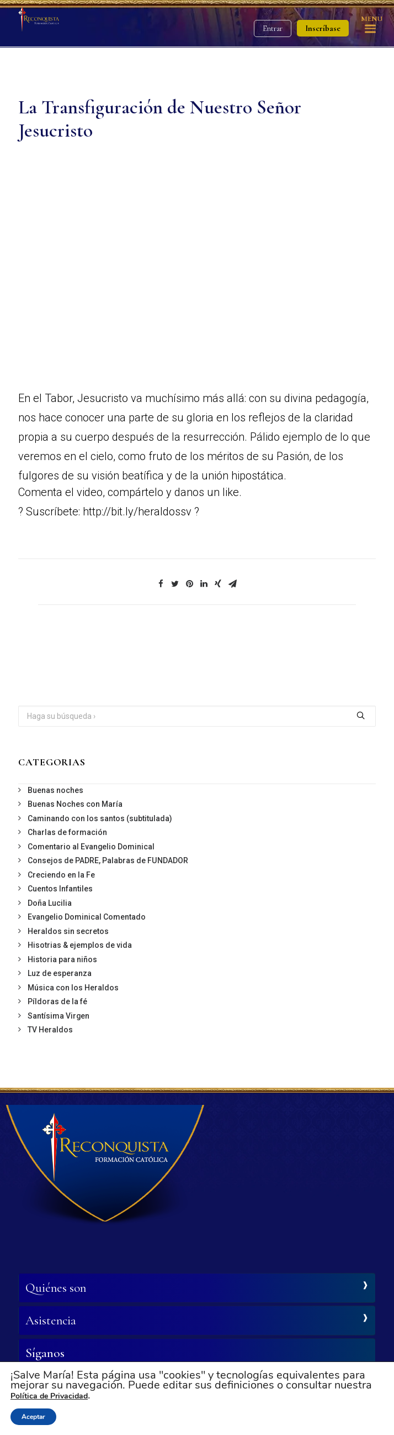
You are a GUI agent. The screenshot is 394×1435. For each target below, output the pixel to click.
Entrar (273, 28)
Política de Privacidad (49, 1396)
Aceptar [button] (33, 1416)
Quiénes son (55, 1288)
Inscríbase (322, 28)
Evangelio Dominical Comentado (87, 916)
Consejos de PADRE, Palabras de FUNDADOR (108, 860)
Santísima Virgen (58, 1015)
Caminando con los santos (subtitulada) (100, 818)
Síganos (45, 1353)
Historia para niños (62, 959)
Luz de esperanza (60, 973)
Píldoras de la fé (57, 1001)
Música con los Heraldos (73, 987)
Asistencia (50, 1320)
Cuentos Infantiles (60, 888)
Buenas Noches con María (75, 804)
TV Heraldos (50, 1029)
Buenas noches (55, 790)
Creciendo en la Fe (61, 874)
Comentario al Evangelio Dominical (91, 846)
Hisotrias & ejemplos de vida (80, 945)
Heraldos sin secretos (68, 931)
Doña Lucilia (50, 903)
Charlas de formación (67, 832)
